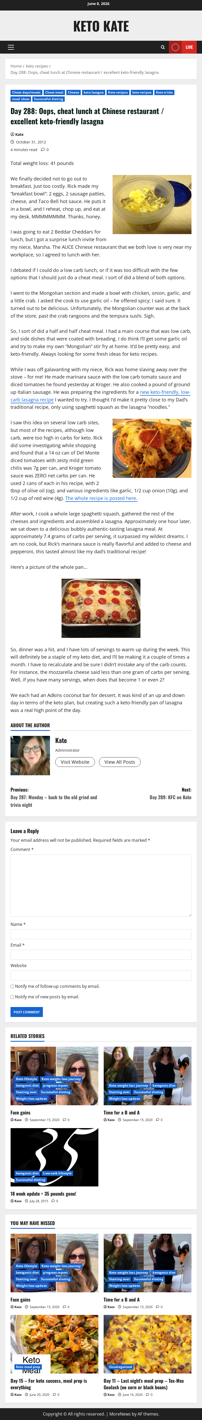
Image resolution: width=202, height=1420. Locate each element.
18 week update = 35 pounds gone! (43, 1193)
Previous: (56, 797)
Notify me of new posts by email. (47, 997)
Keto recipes (118, 92)
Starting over (26, 1092)
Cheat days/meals (26, 92)
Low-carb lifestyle (57, 1173)
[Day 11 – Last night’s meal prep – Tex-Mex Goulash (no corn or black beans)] (147, 1344)
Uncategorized (120, 1367)
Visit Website (75, 762)
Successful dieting (48, 99)
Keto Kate (101, 25)
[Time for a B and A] (147, 1076)
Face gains (21, 1112)
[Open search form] (163, 47)
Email (18, 945)
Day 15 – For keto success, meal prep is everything (49, 1384)
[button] (11, 47)
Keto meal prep (28, 1367)
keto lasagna (94, 92)
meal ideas (20, 99)
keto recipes (142, 92)
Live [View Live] (181, 47)
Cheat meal (54, 92)
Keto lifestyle (26, 1079)
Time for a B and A (122, 1112)
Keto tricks (164, 92)
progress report (55, 1085)
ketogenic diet (27, 1085)
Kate (19, 134)
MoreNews (120, 1414)
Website (19, 965)
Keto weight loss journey (61, 1079)
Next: (146, 793)
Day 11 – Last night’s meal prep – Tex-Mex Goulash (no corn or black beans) (144, 1384)
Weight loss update (31, 1098)
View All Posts (119, 762)
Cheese (73, 92)
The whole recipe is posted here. (101, 498)
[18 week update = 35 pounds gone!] (54, 1157)
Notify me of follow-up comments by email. (57, 986)
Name (18, 924)
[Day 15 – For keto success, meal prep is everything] (54, 1344)
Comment (22, 849)
